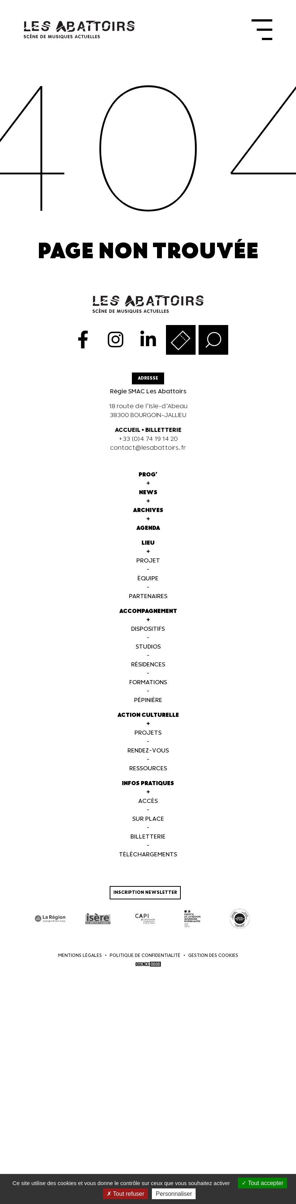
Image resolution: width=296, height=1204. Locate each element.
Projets (148, 732)
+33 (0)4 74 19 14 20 (148, 438)
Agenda (148, 527)
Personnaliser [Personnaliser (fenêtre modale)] (174, 1194)
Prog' (148, 474)
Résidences (148, 664)
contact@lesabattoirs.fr (148, 447)
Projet (148, 560)
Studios (148, 646)
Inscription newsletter (145, 892)
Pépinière (148, 699)
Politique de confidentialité (145, 955)
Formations (148, 682)
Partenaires (148, 596)
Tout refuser (125, 1194)
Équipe (148, 578)
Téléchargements (148, 854)
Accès (148, 800)
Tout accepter (262, 1183)
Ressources (148, 768)
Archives (148, 510)
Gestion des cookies (213, 955)
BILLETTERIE (163, 429)
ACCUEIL (127, 429)
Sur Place (148, 818)
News (148, 492)
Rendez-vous (148, 750)
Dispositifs (148, 628)
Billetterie (148, 836)
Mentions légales (80, 955)
